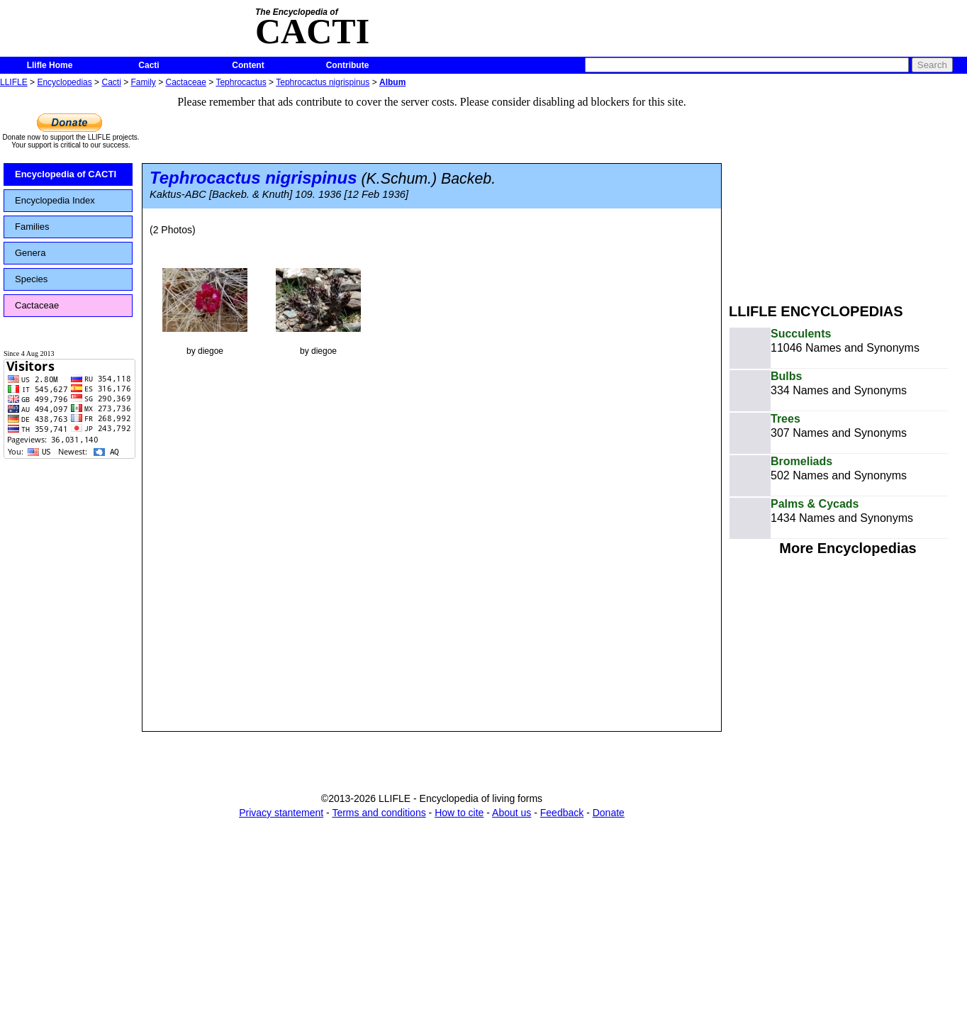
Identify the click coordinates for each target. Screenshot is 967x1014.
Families (32, 226)
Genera (30, 252)
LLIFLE (14, 82)
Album (392, 82)
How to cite (459, 812)
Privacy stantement (281, 812)
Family (143, 82)
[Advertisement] (848, 190)
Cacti (148, 65)
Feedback (561, 812)
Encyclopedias (64, 82)
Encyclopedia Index (55, 200)
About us (511, 812)
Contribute (347, 65)
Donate (609, 812)
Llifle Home (50, 65)
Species (31, 279)
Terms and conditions (378, 812)
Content (248, 65)
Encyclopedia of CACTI (65, 174)
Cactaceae (186, 82)
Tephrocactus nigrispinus (322, 82)
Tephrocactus (241, 82)
